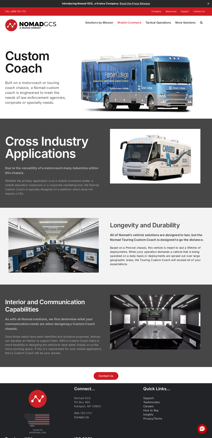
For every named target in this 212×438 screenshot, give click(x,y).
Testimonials (151, 402)
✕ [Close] (208, 3)
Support (148, 398)
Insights (148, 414)
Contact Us (81, 417)
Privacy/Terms (152, 418)
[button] (201, 22)
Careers (148, 406)
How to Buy (151, 410)
